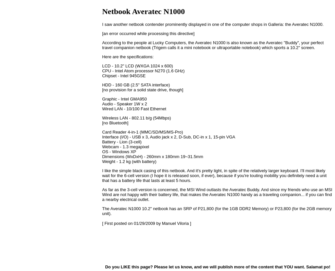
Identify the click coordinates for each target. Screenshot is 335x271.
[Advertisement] (135, 245)
